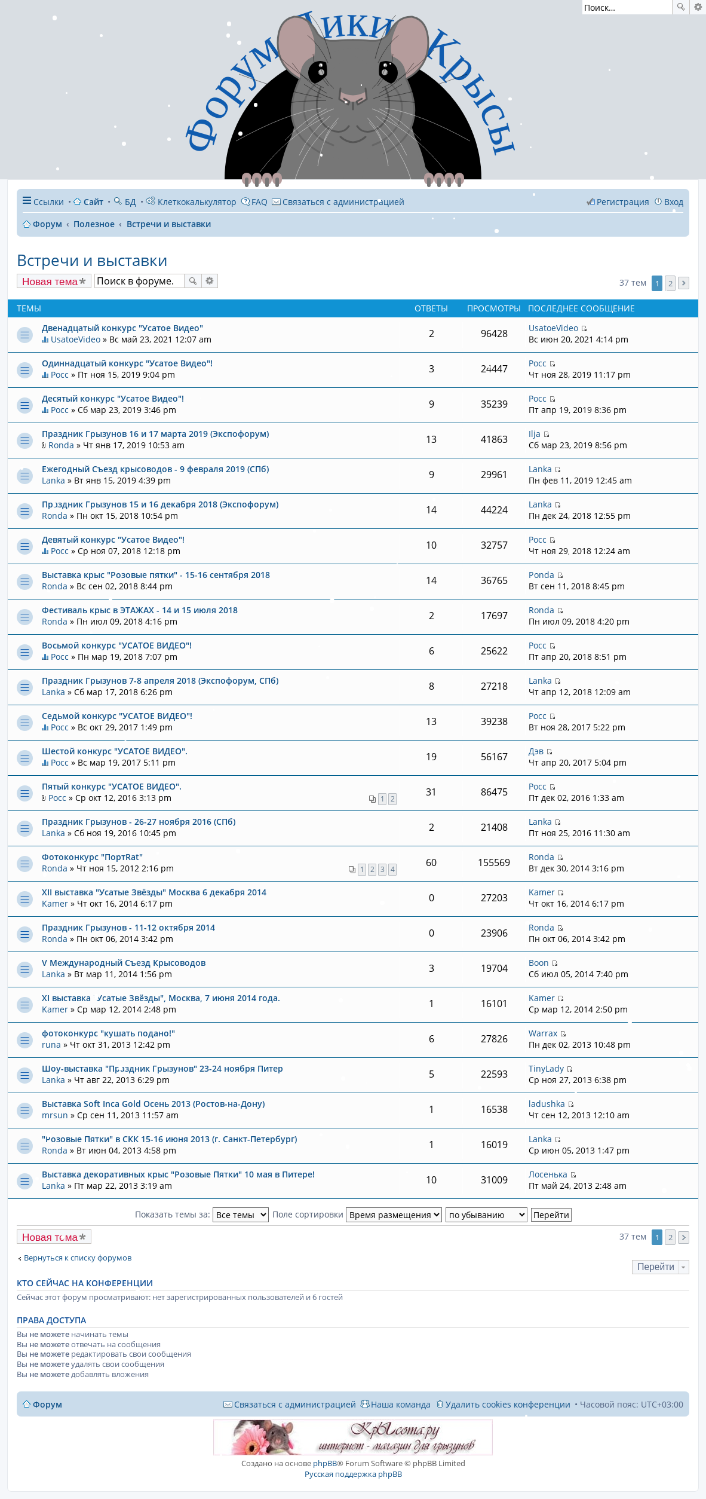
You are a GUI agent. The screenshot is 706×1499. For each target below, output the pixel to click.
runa (51, 1044)
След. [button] (683, 283)
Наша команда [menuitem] (401, 1404)
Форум (47, 1404)
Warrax (543, 1033)
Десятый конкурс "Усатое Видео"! (113, 398)
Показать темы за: (202, 1214)
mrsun (55, 1115)
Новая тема (50, 281)
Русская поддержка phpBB (353, 1474)
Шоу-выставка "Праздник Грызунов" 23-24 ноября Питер (162, 1068)
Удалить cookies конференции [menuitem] (508, 1404)
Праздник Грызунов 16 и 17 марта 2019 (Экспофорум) (155, 433)
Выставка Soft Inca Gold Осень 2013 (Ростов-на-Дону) (153, 1103)
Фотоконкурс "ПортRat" (92, 856)
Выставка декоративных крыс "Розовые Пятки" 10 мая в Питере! (178, 1174)
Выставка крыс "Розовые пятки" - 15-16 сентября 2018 (156, 574)
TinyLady (546, 1068)
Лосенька (548, 1174)
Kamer (55, 903)
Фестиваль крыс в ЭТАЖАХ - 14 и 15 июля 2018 (140, 610)
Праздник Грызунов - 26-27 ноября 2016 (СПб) (138, 821)
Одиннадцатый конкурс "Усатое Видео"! (127, 363)
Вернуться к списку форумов (77, 1258)
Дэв (536, 751)
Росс (60, 374)
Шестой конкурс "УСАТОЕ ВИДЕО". (115, 751)
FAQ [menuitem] (259, 201)
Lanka (53, 480)
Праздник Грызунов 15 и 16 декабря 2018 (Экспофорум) (160, 504)
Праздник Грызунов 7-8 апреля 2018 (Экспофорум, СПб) (160, 680)
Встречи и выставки (92, 260)
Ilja (535, 433)
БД (124, 201)
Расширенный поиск (698, 7)
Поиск (681, 7)
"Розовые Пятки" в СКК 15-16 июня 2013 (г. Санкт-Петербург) (169, 1139)
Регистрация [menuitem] (623, 201)
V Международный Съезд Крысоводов (123, 962)
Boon (539, 962)
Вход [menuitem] (673, 201)
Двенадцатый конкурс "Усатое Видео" (122, 328)
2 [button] (670, 283)
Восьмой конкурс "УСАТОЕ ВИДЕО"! (117, 645)
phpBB (325, 1463)
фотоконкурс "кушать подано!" (108, 1033)
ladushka (547, 1103)
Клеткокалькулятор (191, 201)
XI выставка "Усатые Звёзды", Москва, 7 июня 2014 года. (161, 998)
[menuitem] (338, 201)
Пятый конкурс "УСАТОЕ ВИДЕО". (112, 786)
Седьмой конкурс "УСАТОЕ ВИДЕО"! (117, 715)
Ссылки (48, 201)
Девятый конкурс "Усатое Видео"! (113, 539)
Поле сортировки (357, 1214)
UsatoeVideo (75, 339)
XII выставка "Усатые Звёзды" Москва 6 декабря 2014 (154, 892)
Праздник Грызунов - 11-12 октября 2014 (128, 927)
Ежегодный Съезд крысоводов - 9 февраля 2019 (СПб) (155, 469)
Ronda (61, 445)
